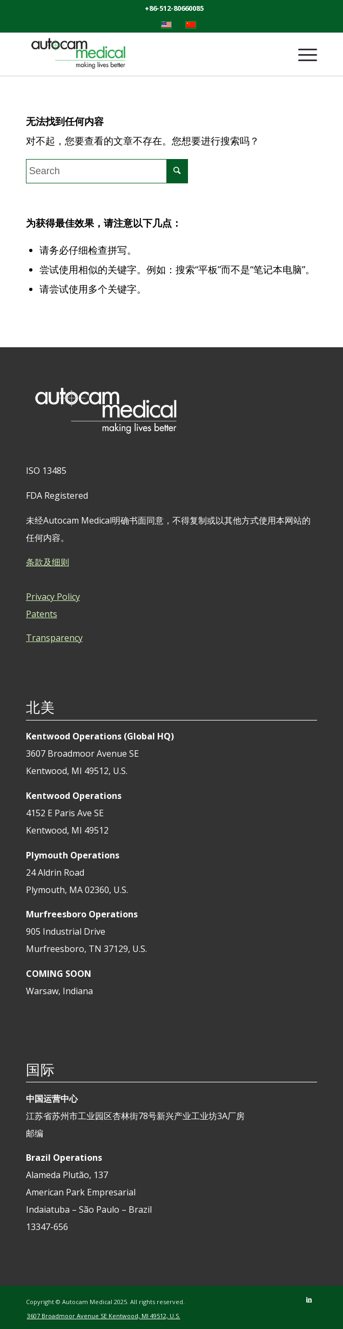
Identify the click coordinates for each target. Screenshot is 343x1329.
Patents (41, 614)
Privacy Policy (53, 597)
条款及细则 (47, 562)
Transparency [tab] (54, 638)
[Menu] (302, 54)
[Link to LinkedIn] (309, 1299)
